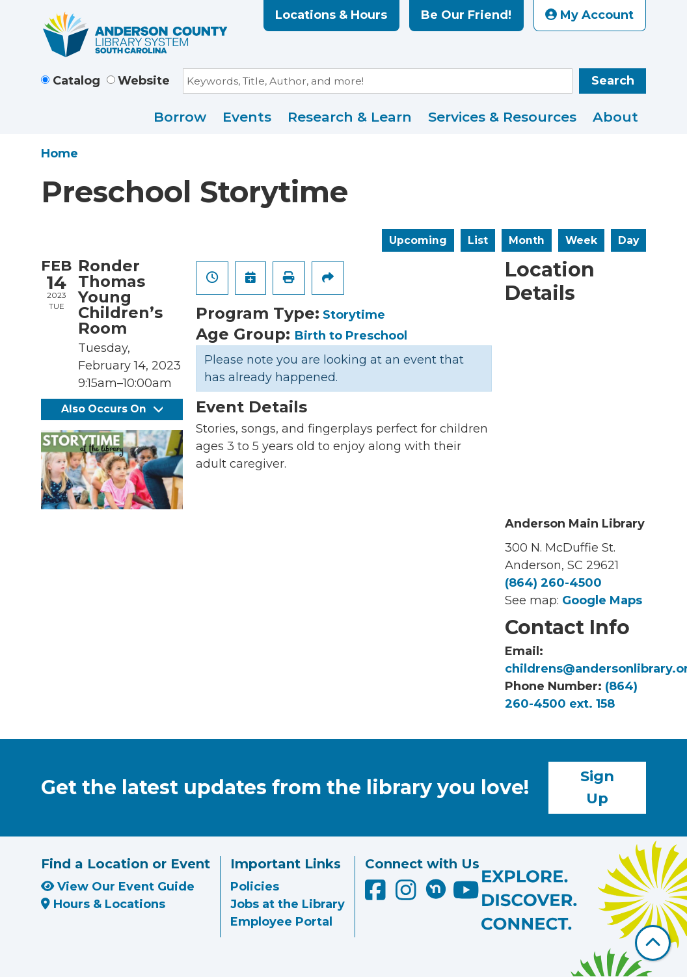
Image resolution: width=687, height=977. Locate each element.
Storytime (354, 315)
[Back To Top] (653, 943)
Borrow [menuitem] (180, 117)
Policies (254, 886)
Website (144, 81)
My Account (589, 15)
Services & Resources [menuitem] (502, 117)
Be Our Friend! (466, 15)
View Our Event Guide (118, 886)
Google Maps (602, 600)
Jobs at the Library (287, 904)
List (478, 240)
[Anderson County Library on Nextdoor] (435, 888)
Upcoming (418, 240)
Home (59, 153)
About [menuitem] (615, 117)
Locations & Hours (331, 15)
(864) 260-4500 (553, 583)
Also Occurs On (112, 409)
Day (628, 240)
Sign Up (597, 787)
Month (527, 240)
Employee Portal (281, 922)
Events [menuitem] (246, 117)
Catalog (76, 81)
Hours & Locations (103, 904)
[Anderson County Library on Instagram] (408, 894)
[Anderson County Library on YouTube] (466, 894)
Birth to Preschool (351, 335)
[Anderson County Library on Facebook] (377, 894)
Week (581, 240)
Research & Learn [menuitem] (350, 117)
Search (612, 81)
